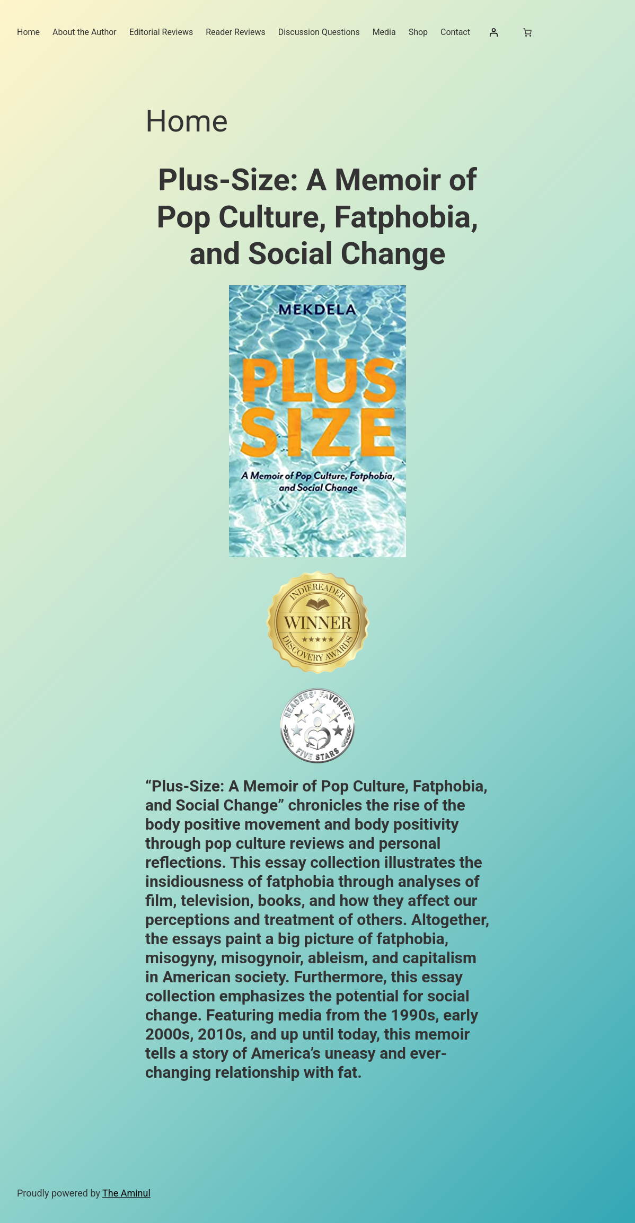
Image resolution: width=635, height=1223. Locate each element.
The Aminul (126, 1193)
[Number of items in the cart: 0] (527, 32)
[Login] (493, 32)
